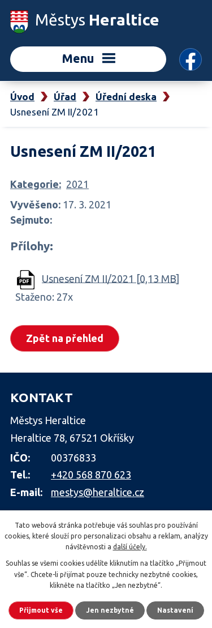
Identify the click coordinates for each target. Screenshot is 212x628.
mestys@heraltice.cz (97, 492)
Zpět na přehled (64, 338)
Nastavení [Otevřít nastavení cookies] (175, 610)
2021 (77, 184)
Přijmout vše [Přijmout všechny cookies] (41, 610)
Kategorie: (35, 184)
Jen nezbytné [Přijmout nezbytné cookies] (110, 610)
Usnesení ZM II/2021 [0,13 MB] (110, 278)
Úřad (65, 96)
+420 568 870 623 (91, 474)
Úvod (22, 96)
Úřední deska (126, 96)
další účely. (130, 546)
